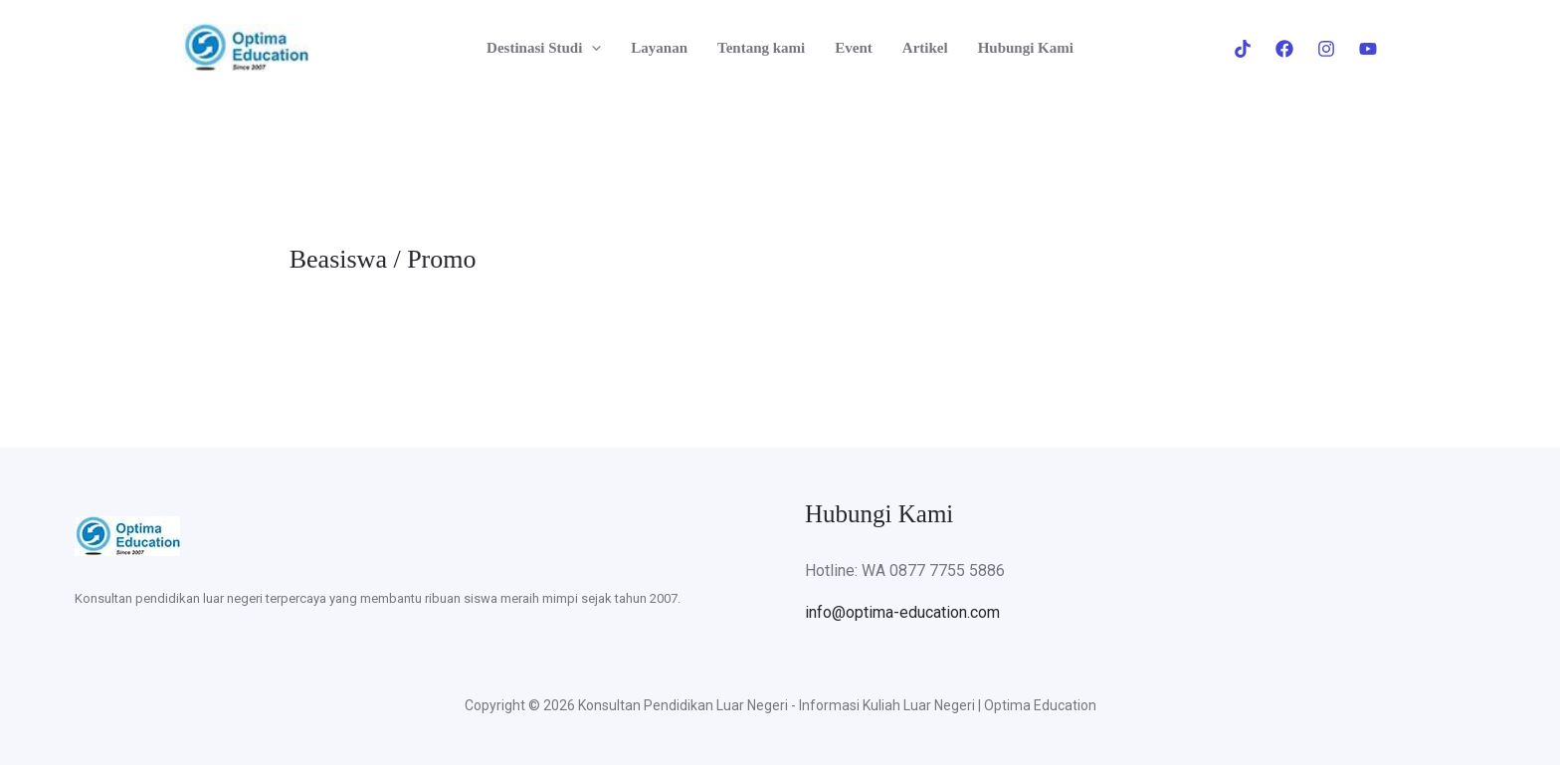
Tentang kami (761, 48)
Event (854, 48)
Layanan (659, 48)
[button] (591, 48)
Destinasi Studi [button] (544, 48)
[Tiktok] (1243, 49)
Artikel (925, 48)
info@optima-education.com (902, 612)
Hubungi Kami (1025, 48)
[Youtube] (1368, 49)
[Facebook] (1284, 49)
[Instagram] (1326, 49)
